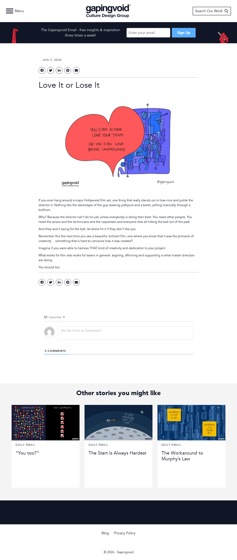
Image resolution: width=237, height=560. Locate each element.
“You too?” (27, 453)
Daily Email (25, 445)
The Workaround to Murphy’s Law (182, 456)
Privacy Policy (124, 533)
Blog (105, 533)
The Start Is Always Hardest (117, 453)
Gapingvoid (108, 11)
